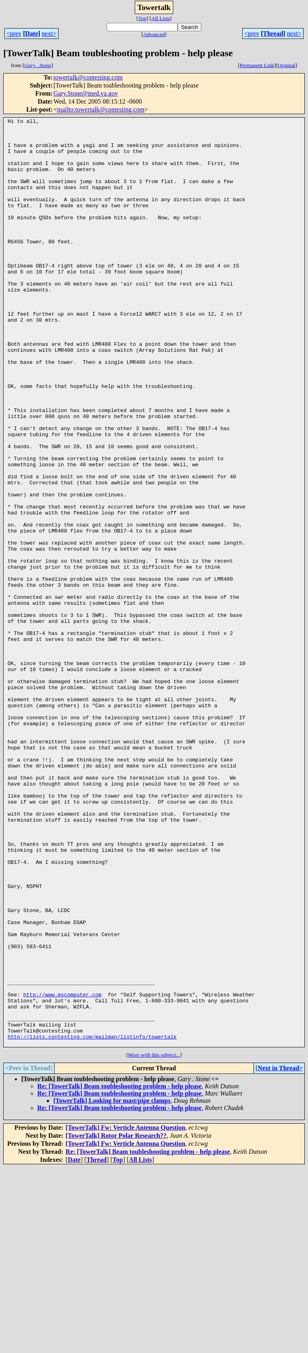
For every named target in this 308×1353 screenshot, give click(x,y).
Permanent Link (257, 65)
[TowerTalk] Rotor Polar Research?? (116, 1321)
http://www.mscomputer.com (62, 1170)
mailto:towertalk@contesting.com (100, 109)
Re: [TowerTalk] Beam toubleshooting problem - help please (119, 1271)
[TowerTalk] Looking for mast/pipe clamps (111, 1286)
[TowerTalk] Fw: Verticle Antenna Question (125, 1313)
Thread (273, 33)
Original (286, 65)
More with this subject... (154, 1240)
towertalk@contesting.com (87, 77)
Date (31, 33)
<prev (13, 33)
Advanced (154, 34)
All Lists (160, 18)
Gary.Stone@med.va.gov (85, 93)
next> (49, 33)
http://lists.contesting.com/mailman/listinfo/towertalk (92, 1220)
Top (142, 18)
